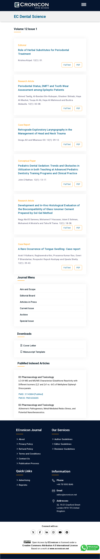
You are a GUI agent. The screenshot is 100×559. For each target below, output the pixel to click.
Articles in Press (28, 302)
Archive (24, 314)
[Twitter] (33, 532)
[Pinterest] (67, 532)
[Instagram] (53, 532)
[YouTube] (60, 532)
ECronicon (53, 542)
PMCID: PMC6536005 (28, 398)
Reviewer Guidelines (64, 449)
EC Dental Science (30, 16)
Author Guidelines (63, 439)
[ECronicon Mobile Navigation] (83, 4)
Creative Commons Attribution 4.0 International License (50, 545)
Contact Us (24, 458)
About (22, 439)
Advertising (24, 480)
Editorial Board (27, 295)
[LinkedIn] (46, 532)
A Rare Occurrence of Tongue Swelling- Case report (49, 249)
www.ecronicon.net (59, 548)
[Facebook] (40, 532)
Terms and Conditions (30, 453)
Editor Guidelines (62, 444)
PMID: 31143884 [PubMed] (31, 394)
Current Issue (27, 308)
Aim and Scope (27, 289)
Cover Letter (29, 345)
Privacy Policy (26, 444)
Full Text (67, 65)
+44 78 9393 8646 (65, 484)
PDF (78, 65)
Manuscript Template (34, 352)
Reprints (23, 485)
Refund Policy (26, 449)
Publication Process (29, 463)
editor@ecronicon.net (67, 494)
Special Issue (27, 321)
